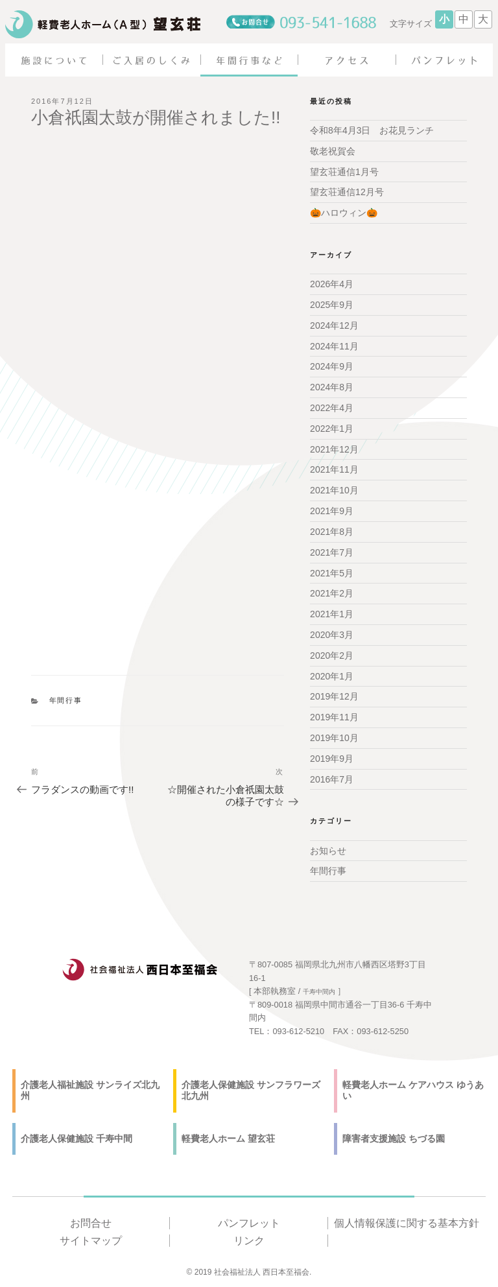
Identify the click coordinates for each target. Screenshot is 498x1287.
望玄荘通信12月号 (347, 192)
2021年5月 (331, 572)
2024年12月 (334, 325)
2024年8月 (331, 387)
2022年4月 (331, 408)
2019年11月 (334, 717)
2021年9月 (331, 511)
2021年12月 (334, 448)
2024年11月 (334, 345)
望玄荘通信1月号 (344, 171)
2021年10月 (334, 490)
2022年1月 (331, 428)
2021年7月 (331, 552)
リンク (249, 1240)
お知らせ (328, 850)
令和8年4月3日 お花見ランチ (372, 130)
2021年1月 (331, 614)
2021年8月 (331, 531)
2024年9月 (331, 366)
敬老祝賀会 (332, 151)
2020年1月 (331, 675)
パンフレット (249, 1222)
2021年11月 (334, 469)
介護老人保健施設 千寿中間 (76, 1138)
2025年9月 (331, 305)
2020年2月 (331, 655)
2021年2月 (331, 593)
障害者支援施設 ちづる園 (393, 1138)
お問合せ (91, 1222)
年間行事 (66, 700)
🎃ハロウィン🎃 (343, 212)
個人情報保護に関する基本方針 (406, 1222)
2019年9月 (331, 758)
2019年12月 (334, 696)
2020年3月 (331, 635)
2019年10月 (334, 738)
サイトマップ (91, 1240)
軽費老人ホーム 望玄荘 (228, 1138)
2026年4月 (331, 284)
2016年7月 (331, 778)
